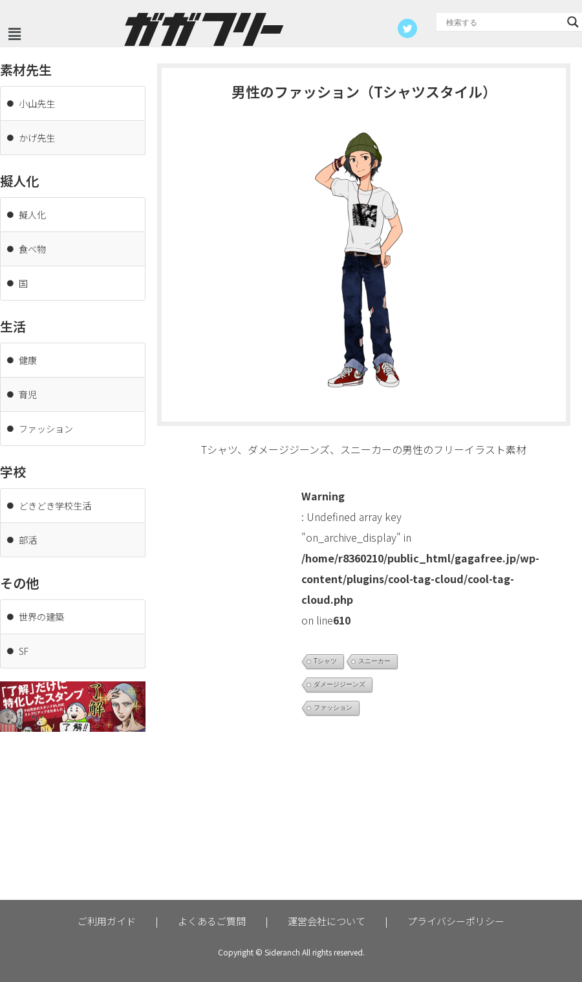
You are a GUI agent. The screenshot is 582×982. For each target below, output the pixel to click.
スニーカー (374, 661)
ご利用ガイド (107, 921)
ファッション (333, 707)
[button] (14, 34)
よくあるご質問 (212, 921)
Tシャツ (325, 661)
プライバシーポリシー (455, 921)
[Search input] (503, 22)
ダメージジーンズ (339, 684)
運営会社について (326, 921)
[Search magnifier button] (573, 22)
